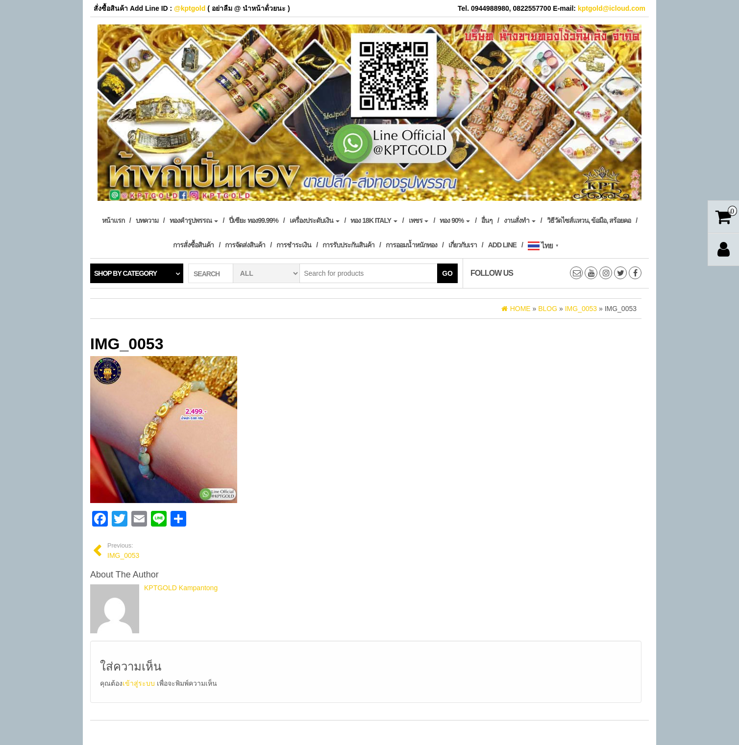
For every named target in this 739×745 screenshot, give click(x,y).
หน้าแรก (113, 220)
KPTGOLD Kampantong (181, 588)
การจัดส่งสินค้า (245, 245)
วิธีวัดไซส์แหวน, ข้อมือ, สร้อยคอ (589, 220)
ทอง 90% (455, 220)
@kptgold (189, 8)
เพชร (419, 220)
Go (447, 273)
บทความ (147, 220)
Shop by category (125, 273)
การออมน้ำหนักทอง (411, 245)
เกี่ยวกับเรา (462, 245)
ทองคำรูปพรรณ (194, 220)
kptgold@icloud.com (611, 8)
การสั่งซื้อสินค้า (193, 245)
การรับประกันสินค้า (348, 245)
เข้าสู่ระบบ (139, 683)
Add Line (502, 245)
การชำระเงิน (293, 245)
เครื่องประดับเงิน (315, 220)
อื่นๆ (487, 220)
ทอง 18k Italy (373, 220)
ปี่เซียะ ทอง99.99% (253, 220)
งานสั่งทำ (520, 220)
